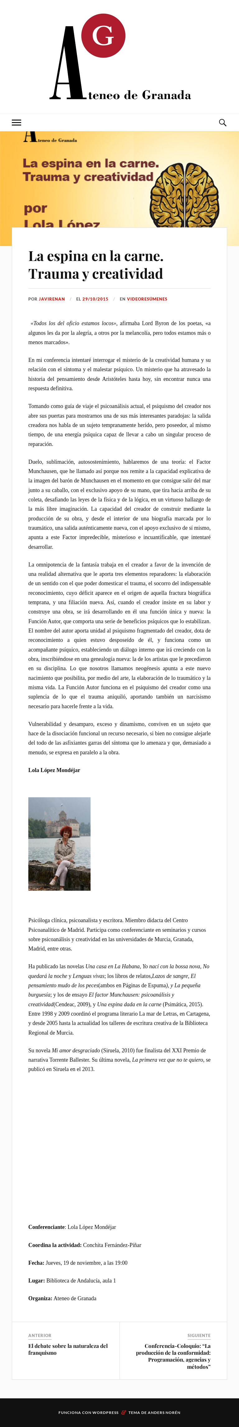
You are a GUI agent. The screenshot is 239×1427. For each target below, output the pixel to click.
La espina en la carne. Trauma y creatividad (96, 264)
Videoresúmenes (147, 298)
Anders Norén (164, 1412)
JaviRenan (52, 298)
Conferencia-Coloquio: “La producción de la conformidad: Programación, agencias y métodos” (173, 1356)
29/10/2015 (95, 298)
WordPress (105, 1412)
